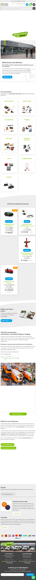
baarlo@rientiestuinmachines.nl (9, 561)
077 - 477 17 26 (9, 560)
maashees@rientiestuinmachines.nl (27, 561)
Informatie (9, 221)
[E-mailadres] (12, 574)
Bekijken (27, 221)
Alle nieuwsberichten (8, 494)
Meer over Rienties (18, 414)
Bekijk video (7, 77)
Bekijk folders (6, 320)
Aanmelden (30, 574)
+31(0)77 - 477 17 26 (21, 1)
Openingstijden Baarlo (7, 444)
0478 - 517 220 (27, 560)
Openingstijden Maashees (8, 448)
